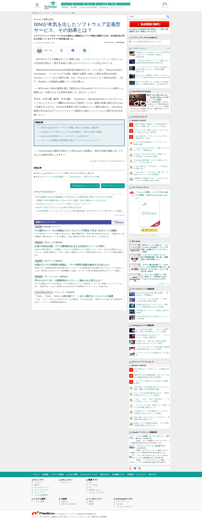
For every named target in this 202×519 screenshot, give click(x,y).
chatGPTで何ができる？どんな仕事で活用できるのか (59, 207)
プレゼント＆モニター (124, 507)
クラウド (37, 482)
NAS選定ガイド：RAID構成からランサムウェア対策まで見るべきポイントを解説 (76, 230)
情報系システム (95, 490)
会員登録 (45, 474)
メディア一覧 (37, 517)
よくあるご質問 (72, 474)
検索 (168, 17)
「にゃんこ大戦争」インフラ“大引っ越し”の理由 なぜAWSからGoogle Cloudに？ (151, 195)
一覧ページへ (164, 284)
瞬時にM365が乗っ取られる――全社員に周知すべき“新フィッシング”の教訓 (158, 97)
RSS (130, 468)
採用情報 (103, 517)
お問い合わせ (104, 474)
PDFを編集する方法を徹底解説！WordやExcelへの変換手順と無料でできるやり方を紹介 (74, 197)
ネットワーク (39, 492)
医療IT (91, 501)
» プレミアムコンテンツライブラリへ (144, 236)
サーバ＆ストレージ (113, 185)
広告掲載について (118, 474)
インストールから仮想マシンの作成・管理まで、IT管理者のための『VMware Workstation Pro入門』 (154, 277)
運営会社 (95, 517)
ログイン (36, 474)
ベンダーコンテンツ (139, 48)
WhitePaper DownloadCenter (118, 222)
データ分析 (93, 485)
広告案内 (53, 517)
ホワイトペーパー (123, 501)
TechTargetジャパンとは (88, 474)
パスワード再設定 (57, 474)
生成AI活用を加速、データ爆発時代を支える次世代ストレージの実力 (70, 246)
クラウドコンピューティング (97, 59)
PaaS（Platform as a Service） (85, 78)
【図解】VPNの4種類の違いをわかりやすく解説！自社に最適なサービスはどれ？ (71, 200)
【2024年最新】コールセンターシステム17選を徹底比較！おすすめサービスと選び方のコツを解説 (79, 211)
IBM (40, 59)
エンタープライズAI (96, 492)
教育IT (91, 504)
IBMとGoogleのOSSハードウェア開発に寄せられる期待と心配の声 (70, 128)
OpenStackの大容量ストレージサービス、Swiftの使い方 (65, 136)
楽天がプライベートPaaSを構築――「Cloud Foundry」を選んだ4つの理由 (68, 177)
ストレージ (47, 78)
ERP (90, 482)
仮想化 (36, 485)
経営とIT (65, 501)
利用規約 (130, 474)
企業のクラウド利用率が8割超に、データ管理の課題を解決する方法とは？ (72, 265)
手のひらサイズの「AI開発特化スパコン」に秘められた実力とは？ (68, 280)
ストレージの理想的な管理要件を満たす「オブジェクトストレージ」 (71, 140)
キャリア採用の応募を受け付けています (146, 42)
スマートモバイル (41, 490)
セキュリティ (67, 482)
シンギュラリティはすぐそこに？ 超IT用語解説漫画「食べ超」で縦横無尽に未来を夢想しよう (154, 257)
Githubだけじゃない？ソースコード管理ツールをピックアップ (63, 204)
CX (90, 487)
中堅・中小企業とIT (69, 504)
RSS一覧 (119, 504)
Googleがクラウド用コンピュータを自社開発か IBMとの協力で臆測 (71, 132)
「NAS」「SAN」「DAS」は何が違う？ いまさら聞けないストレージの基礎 (74, 296)
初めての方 (152, 474)
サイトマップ (141, 474)
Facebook (135, 468)
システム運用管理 (41, 495)
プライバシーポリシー (78, 517)
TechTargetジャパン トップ (85, 185)
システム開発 (39, 501)
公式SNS (46, 517)
